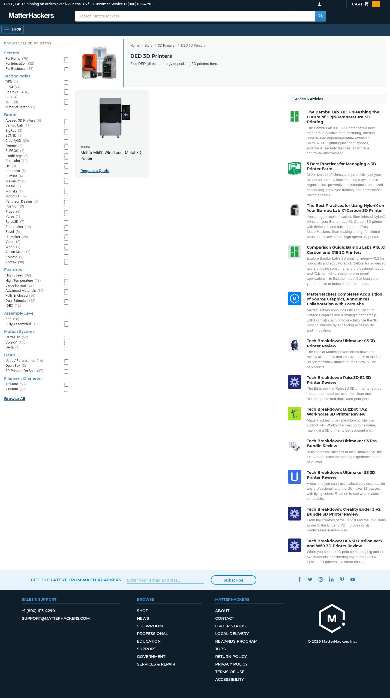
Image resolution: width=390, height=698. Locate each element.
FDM (13, 87)
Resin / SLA (17, 92)
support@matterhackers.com (56, 618)
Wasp (12, 247)
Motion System (19, 331)
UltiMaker (16, 237)
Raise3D (15, 221)
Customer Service (108, 4)
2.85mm (15, 389)
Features (13, 269)
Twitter (310, 579)
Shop (142, 610)
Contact (224, 618)
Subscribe (234, 580)
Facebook (299, 579)
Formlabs (16, 161)
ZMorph (14, 257)
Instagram (320, 579)
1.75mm (15, 384)
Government (151, 656)
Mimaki (14, 191)
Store (148, 45)
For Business (19, 68)
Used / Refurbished (24, 360)
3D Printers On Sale (24, 371)
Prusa (12, 211)
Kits (12, 319)
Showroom (150, 626)
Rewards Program (236, 641)
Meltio (13, 186)
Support (146, 648)
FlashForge (17, 156)
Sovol (12, 231)
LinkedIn (331, 579)
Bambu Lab (18, 125)
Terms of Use (229, 671)
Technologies (17, 76)
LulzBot (14, 176)
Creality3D (17, 140)
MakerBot (15, 181)
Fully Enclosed (20, 295)
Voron (12, 242)
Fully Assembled (23, 324)
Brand (10, 114)
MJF (11, 102)
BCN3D (14, 135)
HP (10, 166)
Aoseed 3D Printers (23, 120)
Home (134, 45)
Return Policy (231, 656)
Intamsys (15, 171)
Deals (9, 355)
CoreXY (16, 342)
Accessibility (229, 679)
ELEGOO (15, 151)
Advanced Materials (24, 290)
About (222, 610)
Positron (14, 206)
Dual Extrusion (20, 300)
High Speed (18, 275)
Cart (366, 4)
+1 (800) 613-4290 (138, 4)
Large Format (19, 285)
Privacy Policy (231, 664)
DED (11, 82)
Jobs (220, 648)
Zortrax (14, 262)
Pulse (12, 216)
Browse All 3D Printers (27, 43)
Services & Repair (156, 664)
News (143, 618)
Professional (152, 633)
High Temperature (23, 280)
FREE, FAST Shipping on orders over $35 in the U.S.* (46, 4)
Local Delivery (232, 633)
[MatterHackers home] (332, 619)
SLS (11, 97)
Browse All (14, 398)
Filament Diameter (23, 378)
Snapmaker (18, 227)
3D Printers (166, 45)
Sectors (11, 52)
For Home (16, 58)
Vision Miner (18, 252)
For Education (19, 63)
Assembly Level (19, 313)
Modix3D (15, 196)
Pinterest (342, 579)
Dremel (14, 146)
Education (149, 641)
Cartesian (16, 337)
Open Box (15, 365)
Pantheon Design (21, 201)
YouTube (352, 579)
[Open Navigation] (12, 29)
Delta (12, 347)
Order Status (230, 626)
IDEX (13, 305)
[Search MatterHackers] (320, 16)
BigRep (13, 130)
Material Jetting (20, 107)
